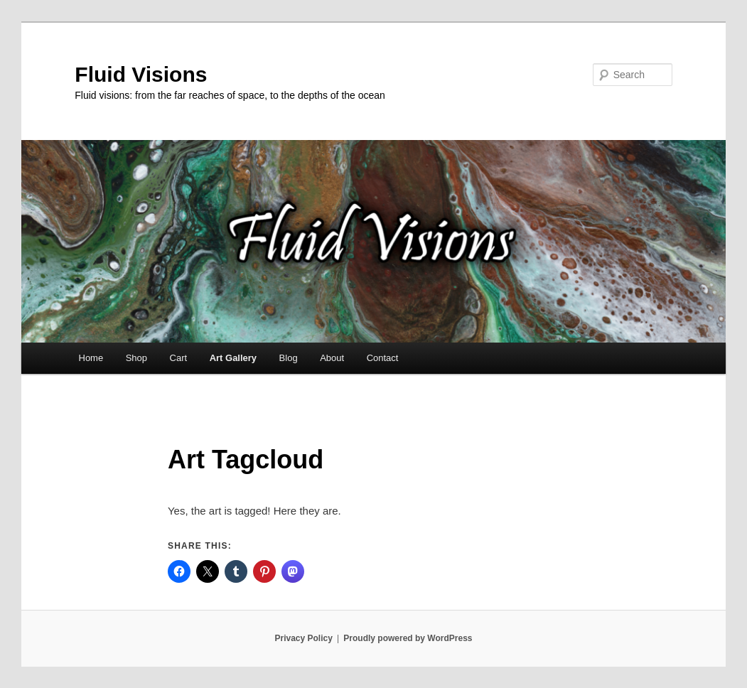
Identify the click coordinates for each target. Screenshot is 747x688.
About (332, 358)
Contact (383, 358)
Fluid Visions (141, 74)
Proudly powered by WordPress (407, 638)
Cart (179, 358)
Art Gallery (233, 358)
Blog (288, 358)
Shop (136, 358)
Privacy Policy (303, 638)
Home (91, 358)
